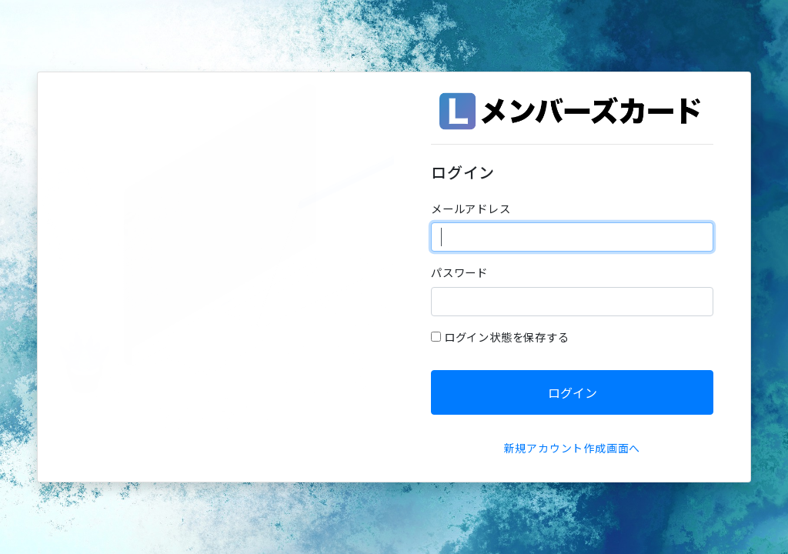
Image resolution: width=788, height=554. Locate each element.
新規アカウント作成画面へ (572, 448)
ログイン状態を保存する (506, 337)
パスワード (459, 272)
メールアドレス (471, 208)
